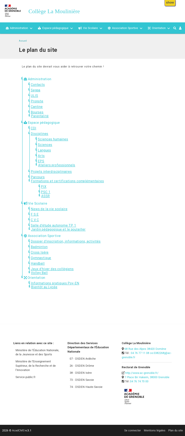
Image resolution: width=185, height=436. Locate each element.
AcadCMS (21, 430)
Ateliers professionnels (56, 165)
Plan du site (175, 430)
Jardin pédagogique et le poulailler (58, 229)
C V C (35, 220)
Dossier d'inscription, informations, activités (66, 241)
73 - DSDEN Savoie (82, 379)
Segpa (35, 90)
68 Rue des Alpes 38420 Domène (145, 348)
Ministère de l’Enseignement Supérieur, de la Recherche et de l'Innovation (35, 365)
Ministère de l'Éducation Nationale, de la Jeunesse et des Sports (37, 352)
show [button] (170, 2)
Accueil (23, 41)
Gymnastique (41, 258)
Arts (41, 156)
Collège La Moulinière (54, 11)
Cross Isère (40, 252)
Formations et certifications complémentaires (67, 181)
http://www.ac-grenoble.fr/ (142, 373)
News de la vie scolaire (49, 209)
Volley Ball (39, 273)
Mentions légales (154, 430)
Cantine (37, 107)
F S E (35, 214)
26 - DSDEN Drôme (82, 365)
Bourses (37, 112)
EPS (41, 161)
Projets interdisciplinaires (51, 171)
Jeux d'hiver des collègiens (52, 269)
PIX (43, 186)
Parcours (38, 177)
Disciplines (39, 134)
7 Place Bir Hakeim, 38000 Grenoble (147, 377)
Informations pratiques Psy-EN (55, 283)
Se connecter (132, 430)
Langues (44, 150)
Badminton (39, 247)
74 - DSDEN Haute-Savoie (86, 386)
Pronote (37, 101)
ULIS (34, 96)
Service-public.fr (25, 377)
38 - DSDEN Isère (81, 372)
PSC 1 (45, 192)
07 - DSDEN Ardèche (83, 358)
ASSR (45, 196)
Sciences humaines (53, 139)
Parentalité (40, 116)
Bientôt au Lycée (44, 287)
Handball (38, 263)
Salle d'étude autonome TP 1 (53, 225)
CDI (33, 128)
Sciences (45, 145)
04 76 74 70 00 (139, 381)
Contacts (38, 84)
